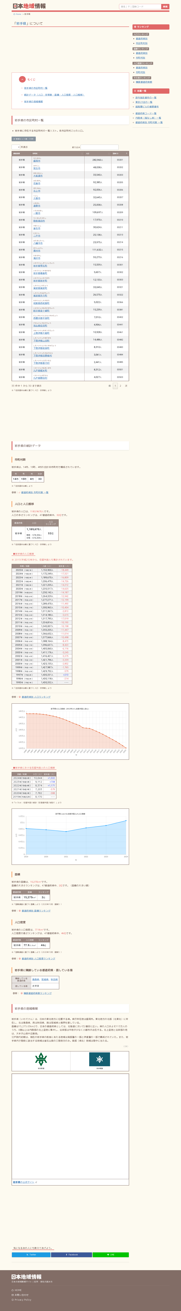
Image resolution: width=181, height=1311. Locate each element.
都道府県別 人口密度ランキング (38, 958)
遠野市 (36, 205)
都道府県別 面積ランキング (36, 910)
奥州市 (36, 250)
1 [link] (115, 385)
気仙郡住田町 (40, 325)
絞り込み (95, 147)
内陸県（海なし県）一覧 (148, 117)
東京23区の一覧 (143, 102)
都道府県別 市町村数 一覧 (34, 492)
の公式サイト (23, 1182)
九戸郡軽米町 (40, 370)
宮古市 (36, 168)
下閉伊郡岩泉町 (41, 348)
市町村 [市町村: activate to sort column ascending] (35, 153)
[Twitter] (31, 1254)
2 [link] (120, 385)
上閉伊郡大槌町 (41, 333)
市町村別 (140, 57)
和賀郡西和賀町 (41, 303)
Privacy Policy (21, 1299)
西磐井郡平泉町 (41, 318)
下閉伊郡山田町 (41, 340)
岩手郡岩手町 (40, 280)
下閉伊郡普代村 (41, 363)
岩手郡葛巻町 (40, 273)
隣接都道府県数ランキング (38, 993)
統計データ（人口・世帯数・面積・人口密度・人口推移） (54, 94)
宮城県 (44, 979)
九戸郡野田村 (40, 378)
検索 (165, 6)
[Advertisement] (70, 49)
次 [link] (126, 385)
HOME (16, 1290)
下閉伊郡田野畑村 (42, 355)
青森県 (35, 979)
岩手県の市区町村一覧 (36, 88)
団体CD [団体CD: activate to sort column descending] (115, 153)
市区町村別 (141, 43)
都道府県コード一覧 (145, 113)
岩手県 (21, 23)
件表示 (20, 147)
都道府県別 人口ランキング (36, 696)
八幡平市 (38, 243)
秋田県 (54, 979)
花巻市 (36, 183)
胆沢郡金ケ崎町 (41, 310)
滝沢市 (36, 258)
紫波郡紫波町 (40, 288)
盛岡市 (36, 160)
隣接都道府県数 (144, 82)
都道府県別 (141, 38)
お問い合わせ (20, 1294)
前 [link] (110, 385)
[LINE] (111, 1254)
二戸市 (36, 235)
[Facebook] (71, 1254)
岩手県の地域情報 (33, 101)
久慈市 (36, 198)
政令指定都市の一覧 (145, 97)
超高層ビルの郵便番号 (147, 106)
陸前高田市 (39, 220)
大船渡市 (38, 175)
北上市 (36, 190)
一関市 (36, 213)
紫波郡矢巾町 (40, 295)
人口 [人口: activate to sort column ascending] (87, 153)
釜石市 (36, 228)
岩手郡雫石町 (40, 265)
